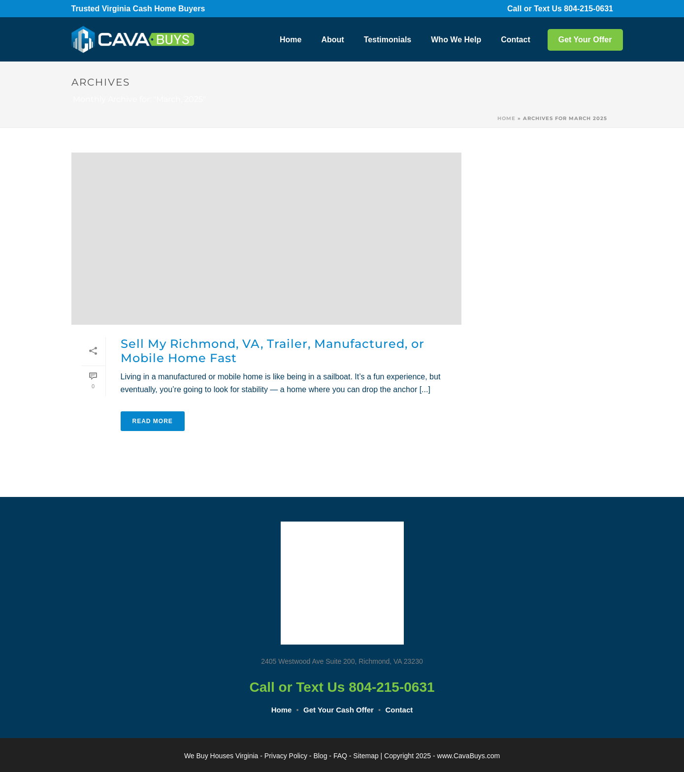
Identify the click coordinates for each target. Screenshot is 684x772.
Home (290, 39)
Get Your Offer (585, 39)
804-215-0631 (594, 8)
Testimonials (388, 39)
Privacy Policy (285, 756)
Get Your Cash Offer (338, 710)
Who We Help (456, 39)
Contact (515, 39)
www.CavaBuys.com (468, 756)
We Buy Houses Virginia (221, 756)
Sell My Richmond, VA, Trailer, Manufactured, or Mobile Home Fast (272, 351)
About (332, 39)
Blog (320, 756)
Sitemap (365, 756)
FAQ (340, 756)
